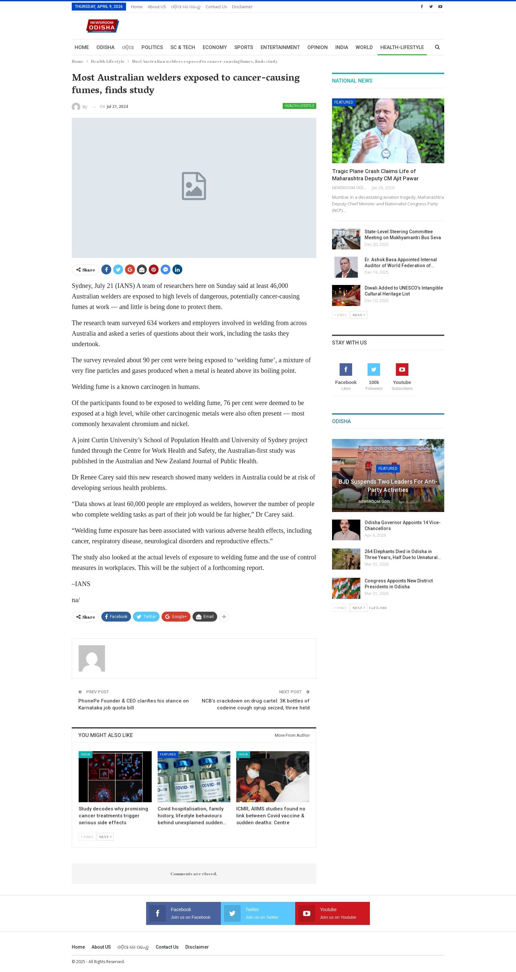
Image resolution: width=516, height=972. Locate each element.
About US (157, 7)
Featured (168, 754)
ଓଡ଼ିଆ (128, 47)
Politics (152, 47)
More (387, 47)
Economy (215, 47)
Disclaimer (242, 7)
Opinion (317, 47)
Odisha (105, 47)
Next (105, 836)
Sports (243, 47)
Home (137, 7)
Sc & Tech (182, 47)
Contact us (216, 7)
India (341, 47)
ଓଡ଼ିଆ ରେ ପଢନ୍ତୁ (186, 7)
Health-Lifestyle (299, 106)
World (364, 47)
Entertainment (280, 47)
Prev (87, 836)
